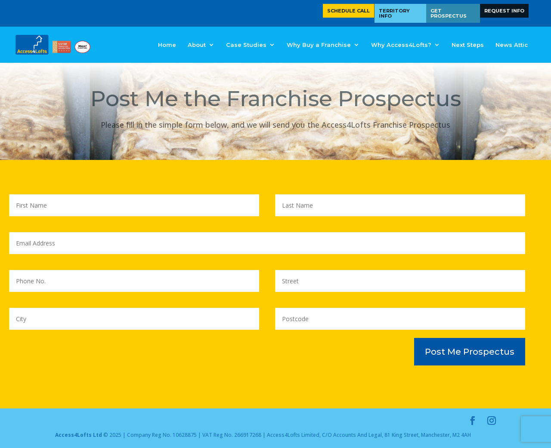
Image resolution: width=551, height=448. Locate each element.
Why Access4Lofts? (401, 45)
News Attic (511, 45)
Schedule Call (348, 11)
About (197, 45)
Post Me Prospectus (469, 352)
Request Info (504, 11)
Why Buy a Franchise (319, 45)
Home (167, 45)
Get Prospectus (448, 13)
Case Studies (246, 45)
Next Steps (468, 45)
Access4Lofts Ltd (78, 435)
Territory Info (394, 13)
